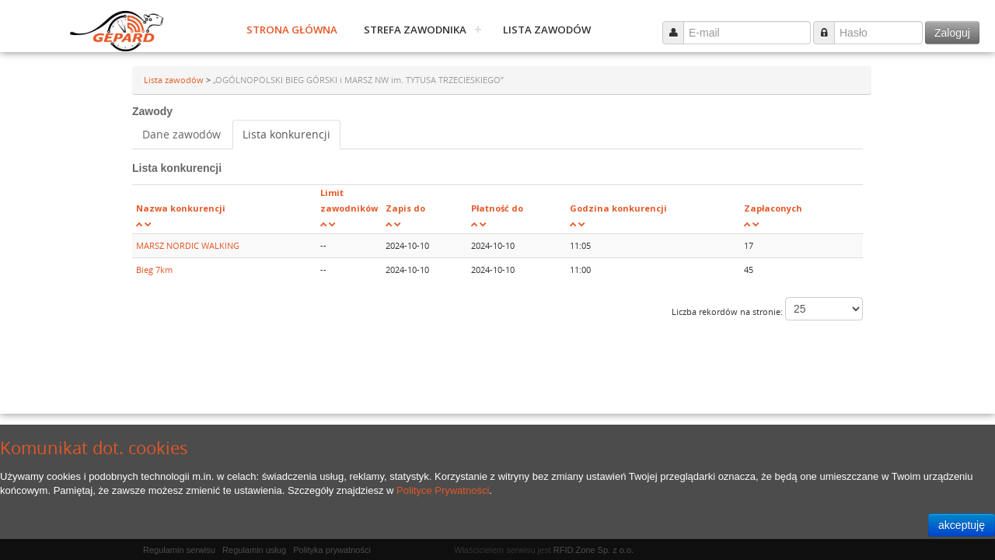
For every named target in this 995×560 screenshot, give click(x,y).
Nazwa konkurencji (180, 208)
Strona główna (291, 30)
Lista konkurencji (286, 134)
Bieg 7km (154, 269)
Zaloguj (952, 32)
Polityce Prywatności (442, 490)
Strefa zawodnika (415, 30)
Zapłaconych (773, 208)
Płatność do (497, 208)
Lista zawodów (547, 30)
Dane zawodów (181, 134)
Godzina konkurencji (618, 208)
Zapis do (405, 208)
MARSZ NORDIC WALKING (187, 245)
